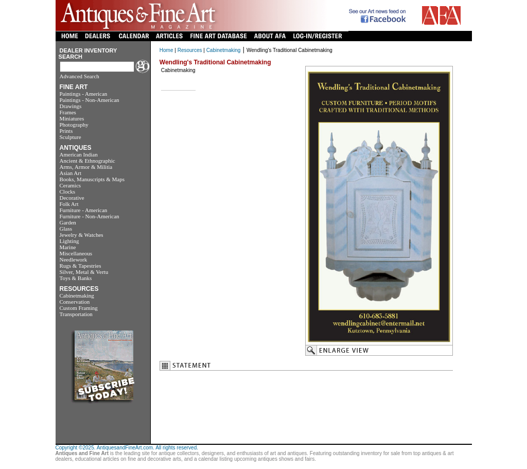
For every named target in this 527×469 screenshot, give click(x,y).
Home (166, 50)
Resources (190, 50)
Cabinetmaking (223, 50)
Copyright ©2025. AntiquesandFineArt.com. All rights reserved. (127, 447)
